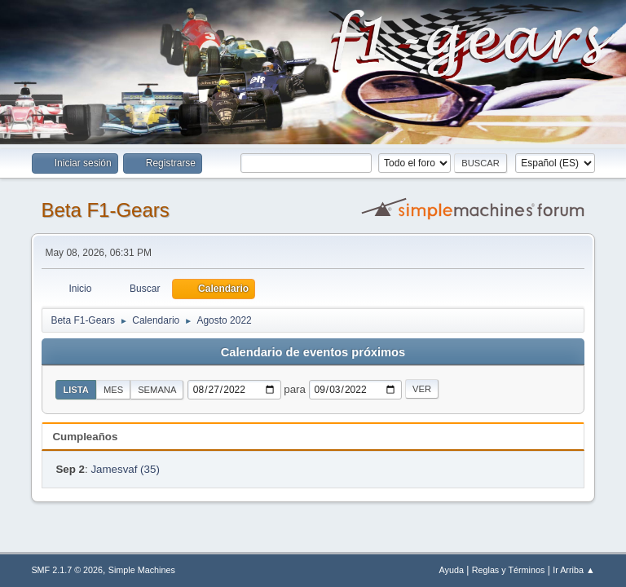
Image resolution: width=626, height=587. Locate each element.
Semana (157, 390)
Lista (76, 390)
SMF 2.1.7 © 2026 (67, 570)
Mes (113, 390)
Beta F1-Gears (105, 210)
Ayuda (451, 570)
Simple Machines (141, 570)
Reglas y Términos (508, 570)
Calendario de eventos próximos (313, 352)
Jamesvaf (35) (124, 469)
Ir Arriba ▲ (573, 570)
